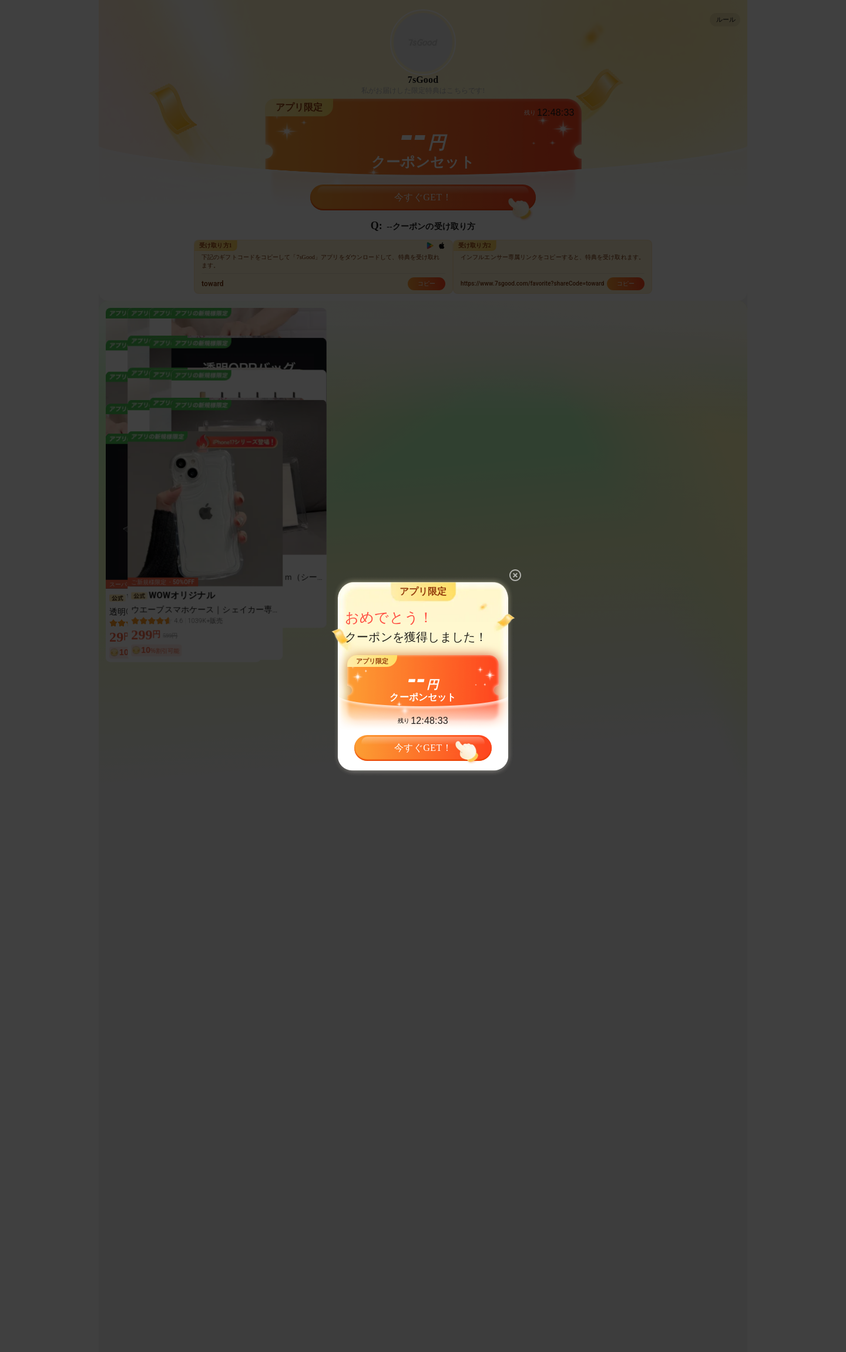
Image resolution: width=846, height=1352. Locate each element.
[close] (515, 575)
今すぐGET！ (423, 745)
